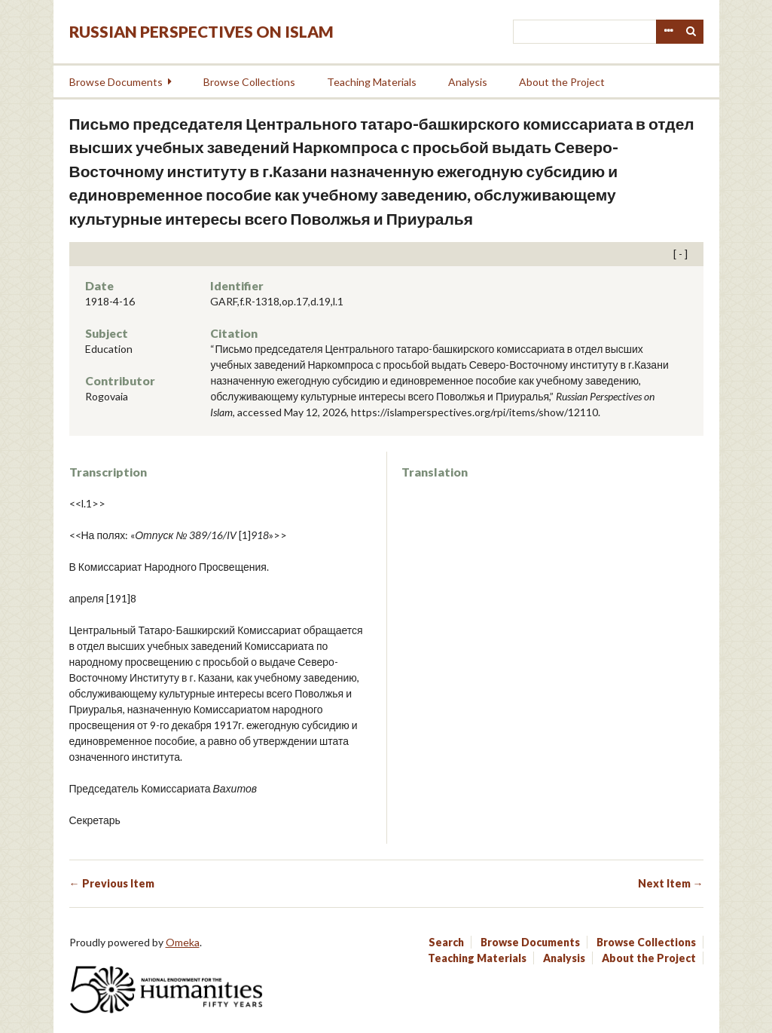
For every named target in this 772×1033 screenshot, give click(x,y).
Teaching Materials (372, 81)
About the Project (562, 81)
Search (691, 32)
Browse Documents (116, 81)
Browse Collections (249, 81)
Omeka (183, 942)
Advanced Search (668, 32)
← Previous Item (111, 883)
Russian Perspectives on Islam (201, 31)
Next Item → (670, 883)
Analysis (467, 81)
